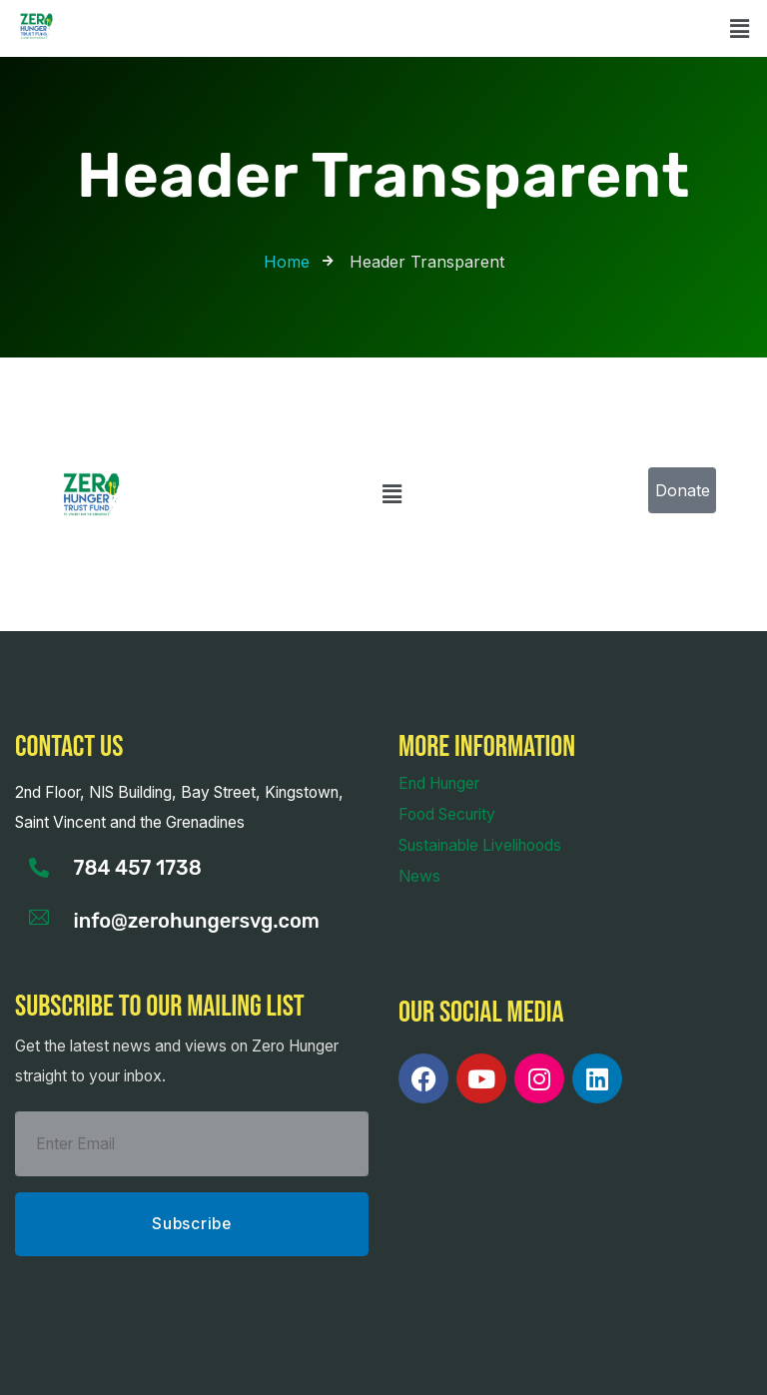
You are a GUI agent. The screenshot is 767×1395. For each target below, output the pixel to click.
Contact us (69, 747)
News (419, 876)
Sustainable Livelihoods (479, 845)
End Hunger (438, 783)
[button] (740, 28)
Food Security (446, 814)
